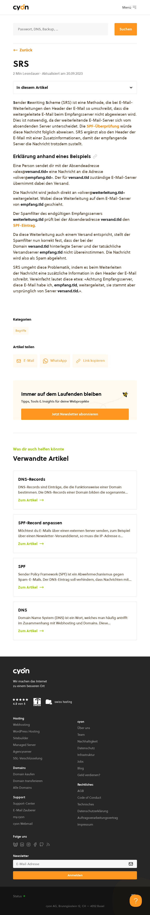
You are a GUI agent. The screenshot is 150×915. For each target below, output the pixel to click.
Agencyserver (22, 751)
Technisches (85, 804)
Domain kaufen (24, 774)
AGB (80, 791)
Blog (80, 768)
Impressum (85, 824)
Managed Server (24, 745)
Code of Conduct (89, 797)
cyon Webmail (23, 824)
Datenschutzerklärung (92, 811)
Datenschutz (86, 748)
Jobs (80, 761)
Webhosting (21, 725)
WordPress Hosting (26, 731)
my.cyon (18, 817)
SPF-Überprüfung (103, 126)
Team (81, 734)
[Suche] (60, 29)
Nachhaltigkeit (87, 741)
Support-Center (24, 803)
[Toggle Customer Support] (136, 901)
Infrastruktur (86, 755)
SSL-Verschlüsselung (27, 758)
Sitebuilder (20, 738)
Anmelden (75, 875)
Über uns (83, 728)
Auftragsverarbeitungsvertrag (97, 818)
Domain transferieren (28, 781)
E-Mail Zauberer (24, 810)
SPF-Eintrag (24, 225)
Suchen (125, 29)
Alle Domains (22, 787)
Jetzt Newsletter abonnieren (75, 414)
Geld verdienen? (88, 775)
